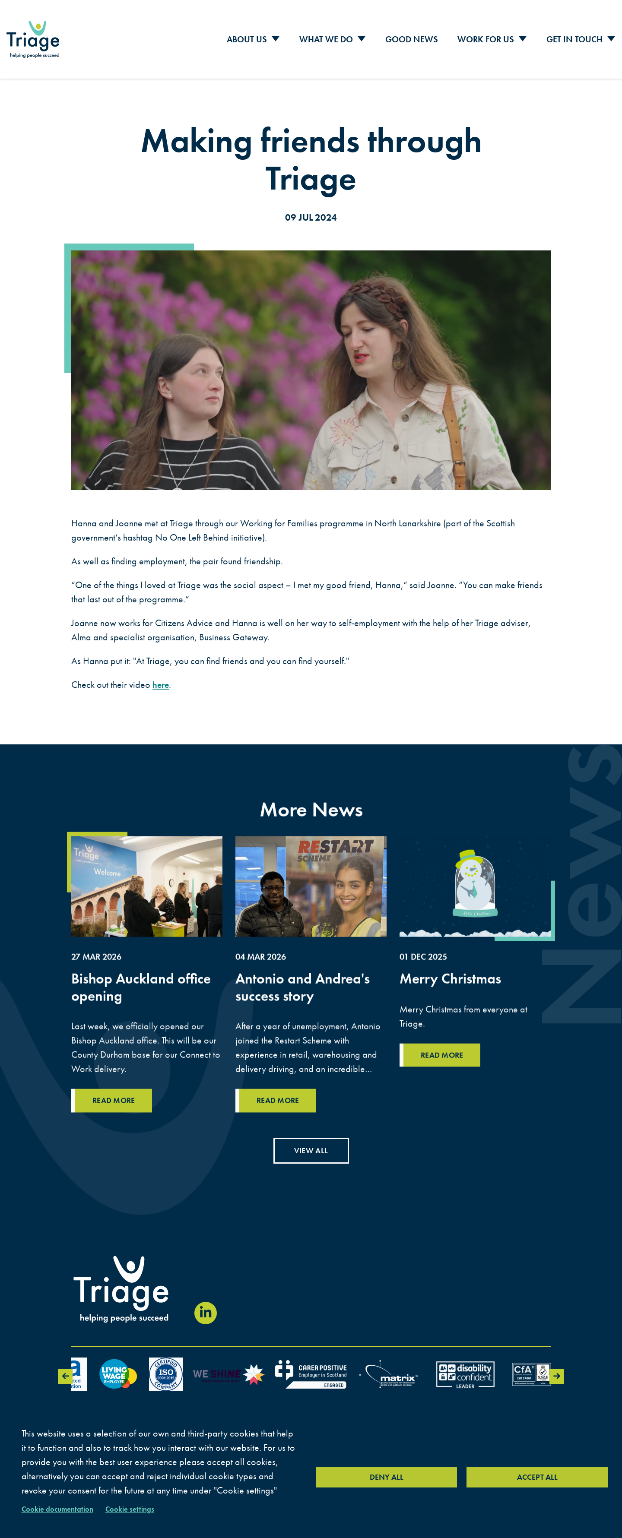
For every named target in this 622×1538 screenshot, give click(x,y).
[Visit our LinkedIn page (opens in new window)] (205, 1309)
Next (558, 1372)
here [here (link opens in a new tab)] (161, 679)
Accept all (537, 1477)
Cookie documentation (61, 1508)
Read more (444, 1091)
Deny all (386, 1477)
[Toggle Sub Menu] (275, 37)
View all (311, 1146)
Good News (411, 36)
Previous (63, 1372)
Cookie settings (140, 1508)
